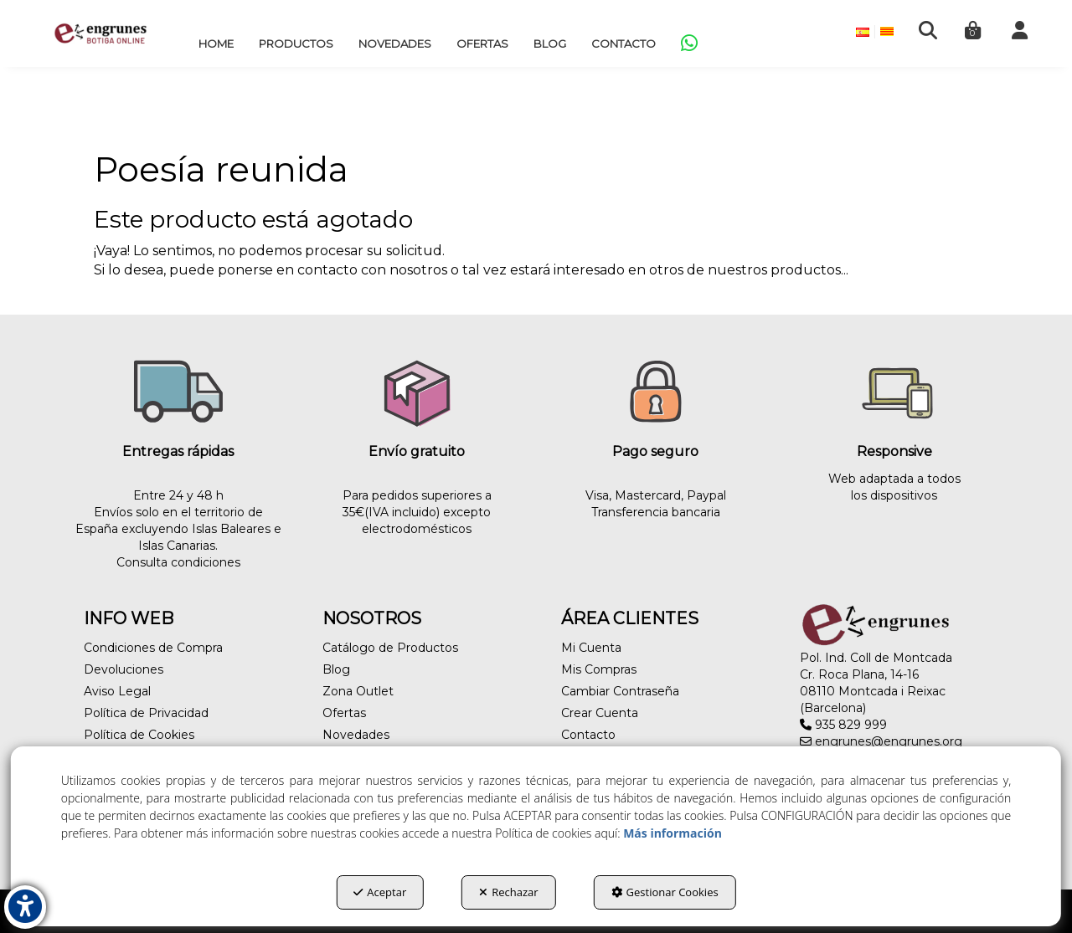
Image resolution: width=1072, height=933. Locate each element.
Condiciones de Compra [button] (153, 647)
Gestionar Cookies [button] (665, 892)
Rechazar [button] (508, 892)
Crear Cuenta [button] (599, 712)
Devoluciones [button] (123, 669)
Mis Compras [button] (598, 669)
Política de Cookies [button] (139, 734)
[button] (100, 33)
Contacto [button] (588, 734)
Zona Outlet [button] (358, 691)
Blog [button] (336, 669)
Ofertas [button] (344, 712)
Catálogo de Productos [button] (390, 647)
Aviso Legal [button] (117, 691)
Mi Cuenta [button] (591, 647)
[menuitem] (216, 43)
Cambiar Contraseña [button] (620, 691)
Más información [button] (672, 833)
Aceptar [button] (379, 892)
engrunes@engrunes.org (881, 741)
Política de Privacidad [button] (146, 712)
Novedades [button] (355, 734)
